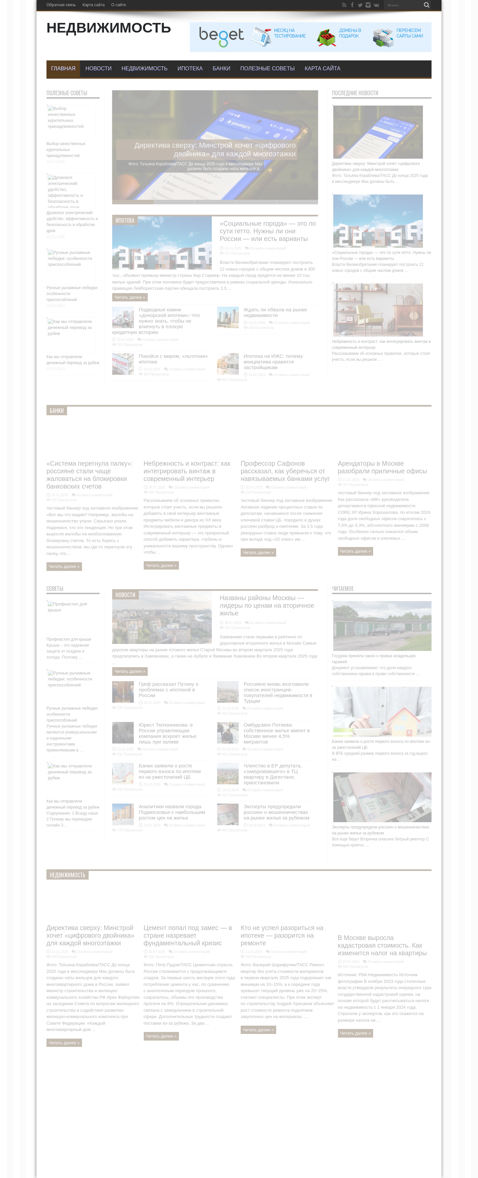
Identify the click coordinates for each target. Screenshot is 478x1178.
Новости (98, 68)
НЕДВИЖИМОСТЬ (108, 28)
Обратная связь (61, 5)
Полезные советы (267, 68)
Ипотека (190, 68)
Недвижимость (144, 68)
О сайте (118, 5)
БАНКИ (221, 68)
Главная (63, 68)
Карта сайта (93, 5)
